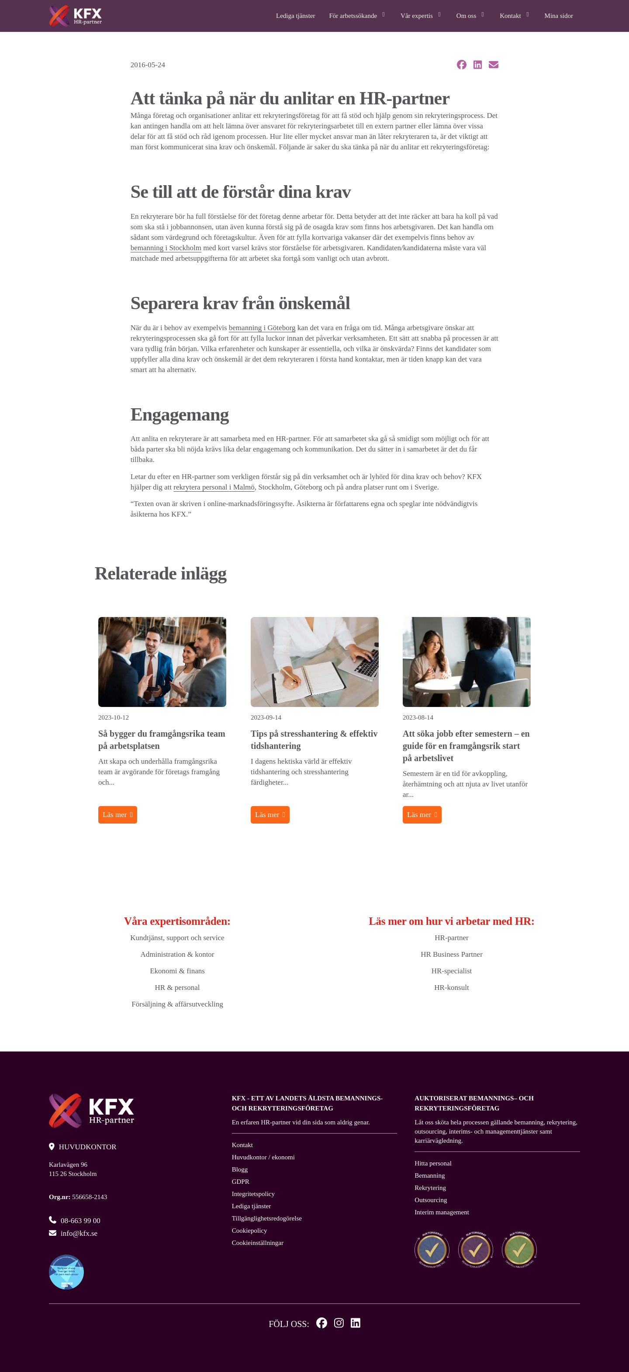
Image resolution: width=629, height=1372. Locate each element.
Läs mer (115, 814)
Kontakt (515, 14)
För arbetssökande (358, 14)
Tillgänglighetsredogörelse (267, 1218)
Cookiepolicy (249, 1230)
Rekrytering (430, 1187)
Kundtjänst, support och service (177, 938)
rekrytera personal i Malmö (214, 487)
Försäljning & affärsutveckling (177, 1004)
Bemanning (430, 1175)
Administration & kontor (177, 954)
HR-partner (451, 938)
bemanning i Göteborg (262, 328)
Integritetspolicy (253, 1193)
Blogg (240, 1169)
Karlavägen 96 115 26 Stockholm (73, 1169)
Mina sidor (559, 15)
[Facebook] (321, 1323)
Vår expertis (421, 14)
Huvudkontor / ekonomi (263, 1157)
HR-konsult (451, 987)
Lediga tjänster (295, 15)
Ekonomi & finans (177, 971)
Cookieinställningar (257, 1242)
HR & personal (177, 987)
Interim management (442, 1212)
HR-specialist (452, 971)
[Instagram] (339, 1323)
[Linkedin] (355, 1323)
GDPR (240, 1181)
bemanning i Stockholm (166, 248)
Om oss (471, 14)
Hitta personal (433, 1163)
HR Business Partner (452, 954)
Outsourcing (431, 1199)
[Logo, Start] (75, 16)
